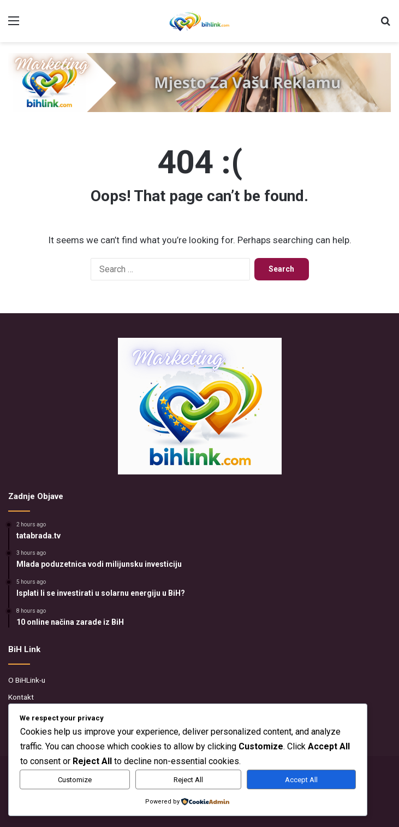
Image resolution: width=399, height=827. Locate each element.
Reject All (188, 780)
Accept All (301, 780)
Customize (75, 780)
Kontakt (21, 697)
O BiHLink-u (26, 680)
